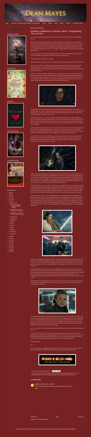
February (12, 231)
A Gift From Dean (78, 23)
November (12, 217)
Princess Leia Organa (46, 374)
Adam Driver (37, 373)
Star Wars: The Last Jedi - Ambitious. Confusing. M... (17, 210)
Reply (36, 388)
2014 (10, 240)
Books (50, 23)
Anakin (37, 384)
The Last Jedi (72, 374)
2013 (10, 242)
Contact (68, 23)
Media (61, 23)
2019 (10, 197)
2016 (10, 236)
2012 (10, 245)
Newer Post (34, 416)
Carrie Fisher (57, 373)
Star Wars (67, 374)
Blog (56, 23)
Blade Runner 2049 (49, 373)
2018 (10, 199)
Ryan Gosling (61, 374)
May (11, 225)
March (12, 229)
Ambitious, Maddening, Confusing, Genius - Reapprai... (15, 206)
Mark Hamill (38, 374)
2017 (10, 201)
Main (7, 23)
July (11, 223)
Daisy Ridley (62, 373)
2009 (10, 251)
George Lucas (69, 373)
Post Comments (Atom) (42, 419)
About (44, 23)
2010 (10, 249)
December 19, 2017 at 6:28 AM (46, 384)
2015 (10, 238)
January (12, 233)
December (12, 203)
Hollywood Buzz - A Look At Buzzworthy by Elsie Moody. (17, 213)
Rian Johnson (55, 374)
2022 (10, 192)
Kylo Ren (75, 373)
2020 (10, 194)
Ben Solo (43, 373)
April (11, 227)
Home (57, 416)
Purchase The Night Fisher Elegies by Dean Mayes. (25, 23)
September (13, 219)
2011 (10, 247)
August (12, 221)
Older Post (80, 416)
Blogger (73, 429)
